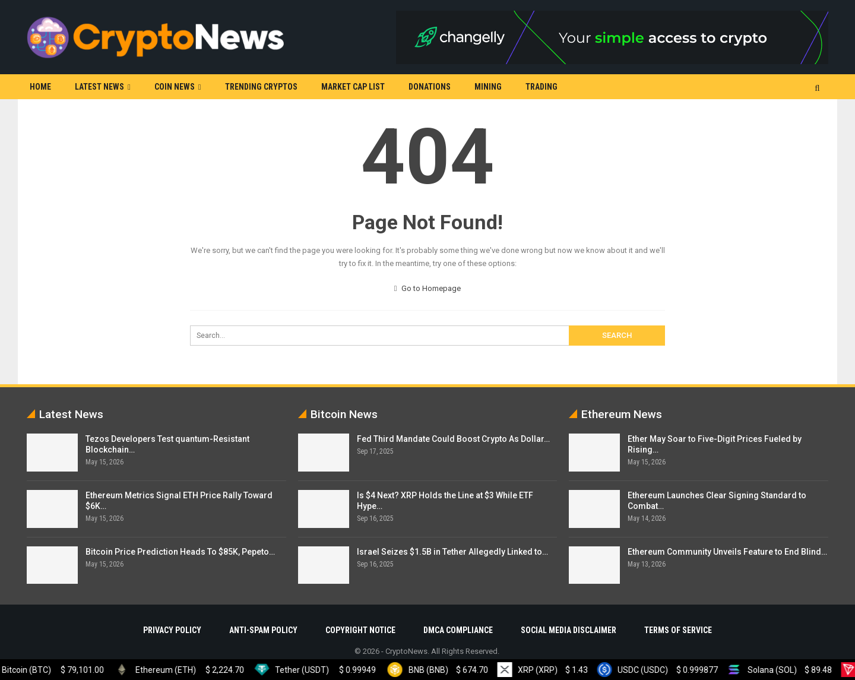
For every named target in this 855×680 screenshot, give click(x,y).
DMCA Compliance (458, 630)
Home (40, 86)
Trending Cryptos (261, 86)
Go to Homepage (427, 288)
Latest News (99, 86)
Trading (541, 86)
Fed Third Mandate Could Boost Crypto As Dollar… (453, 439)
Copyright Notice (360, 630)
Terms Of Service (678, 630)
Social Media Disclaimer (568, 630)
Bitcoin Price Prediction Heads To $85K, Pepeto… (180, 551)
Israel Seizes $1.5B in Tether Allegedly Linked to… (452, 551)
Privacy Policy (172, 630)
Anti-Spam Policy (263, 630)
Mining (488, 86)
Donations (429, 86)
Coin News (174, 86)
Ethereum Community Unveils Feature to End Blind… (727, 551)
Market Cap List (353, 86)
